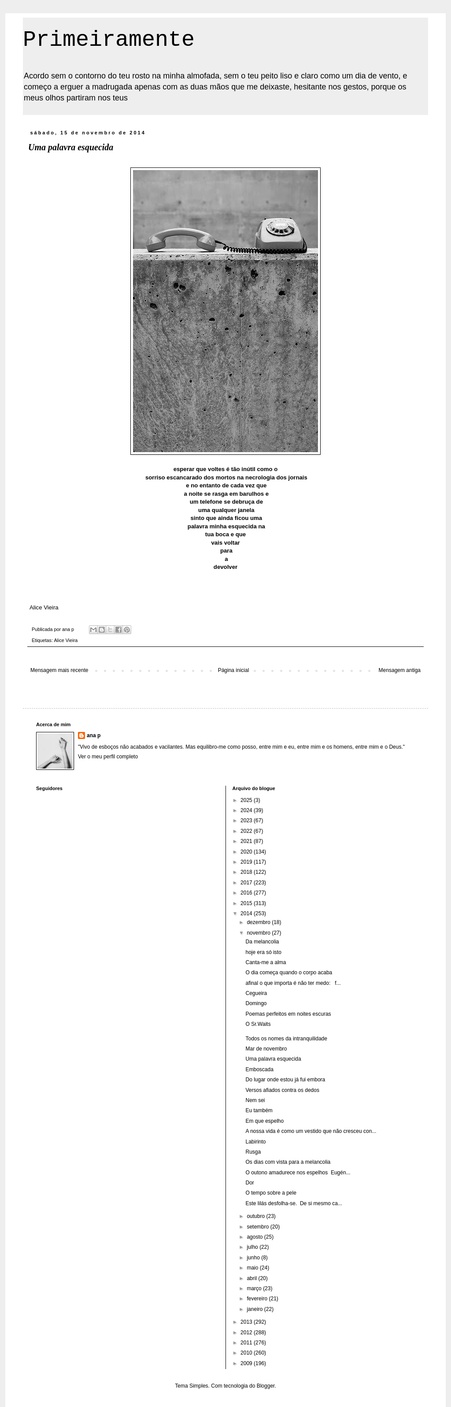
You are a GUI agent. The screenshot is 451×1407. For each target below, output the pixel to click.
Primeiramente (109, 39)
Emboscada (259, 1069)
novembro (259, 933)
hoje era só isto (263, 952)
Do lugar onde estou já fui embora (285, 1080)
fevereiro (258, 1299)
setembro (258, 1227)
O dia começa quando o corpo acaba (288, 972)
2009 (247, 1363)
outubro (256, 1216)
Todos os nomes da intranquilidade (286, 1039)
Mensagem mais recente (59, 670)
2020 (247, 852)
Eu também (258, 1110)
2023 (247, 820)
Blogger (266, 1386)
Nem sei (255, 1100)
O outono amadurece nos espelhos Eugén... (297, 1172)
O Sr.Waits (257, 1024)
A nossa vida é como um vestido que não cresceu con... (310, 1131)
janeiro (255, 1309)
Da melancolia (262, 942)
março (255, 1288)
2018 (247, 872)
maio (253, 1268)
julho (253, 1247)
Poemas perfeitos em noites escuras (288, 1014)
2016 (247, 893)
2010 (247, 1353)
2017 (247, 883)
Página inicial (233, 670)
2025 (247, 800)
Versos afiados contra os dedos (282, 1090)
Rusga (253, 1152)
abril (252, 1278)
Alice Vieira (66, 640)
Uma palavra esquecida (273, 1059)
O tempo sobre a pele (270, 1193)
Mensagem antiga (400, 670)
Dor (249, 1183)
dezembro (259, 922)
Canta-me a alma (265, 962)
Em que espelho (264, 1121)
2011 (247, 1343)
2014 (247, 913)
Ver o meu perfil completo (108, 757)
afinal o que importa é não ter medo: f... (292, 983)
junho (254, 1258)
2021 (247, 841)
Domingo (255, 1003)
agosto (255, 1237)
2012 (247, 1332)
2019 (247, 862)
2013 (247, 1322)
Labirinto (255, 1142)
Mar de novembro (266, 1049)
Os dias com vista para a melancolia (287, 1162)
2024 (247, 810)
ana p (93, 735)
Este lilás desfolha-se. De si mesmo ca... (293, 1203)
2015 (247, 903)
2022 (247, 831)
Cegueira (256, 993)
